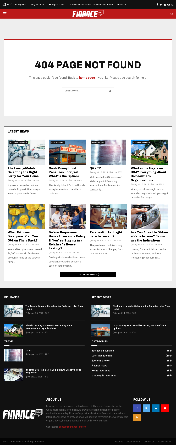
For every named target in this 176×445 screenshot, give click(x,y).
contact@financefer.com (72, 426)
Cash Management (141, 207)
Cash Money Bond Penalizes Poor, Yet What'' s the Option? (64, 172)
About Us (118, 442)
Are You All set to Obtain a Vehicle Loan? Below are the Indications (149, 236)
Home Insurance (58, 207)
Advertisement (133, 442)
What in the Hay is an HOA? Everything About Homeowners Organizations (148, 174)
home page (87, 77)
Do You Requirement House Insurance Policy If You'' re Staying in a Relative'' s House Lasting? (67, 240)
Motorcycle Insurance (80, 4)
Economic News (57, 143)
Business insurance (103, 4)
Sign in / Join (56, 4)
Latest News (18, 131)
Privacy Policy (164, 442)
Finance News (98, 143)
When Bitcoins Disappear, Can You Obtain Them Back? (23, 236)
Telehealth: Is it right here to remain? (106, 234)
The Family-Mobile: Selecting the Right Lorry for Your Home (23, 172)
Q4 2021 (96, 168)
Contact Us (121, 4)
